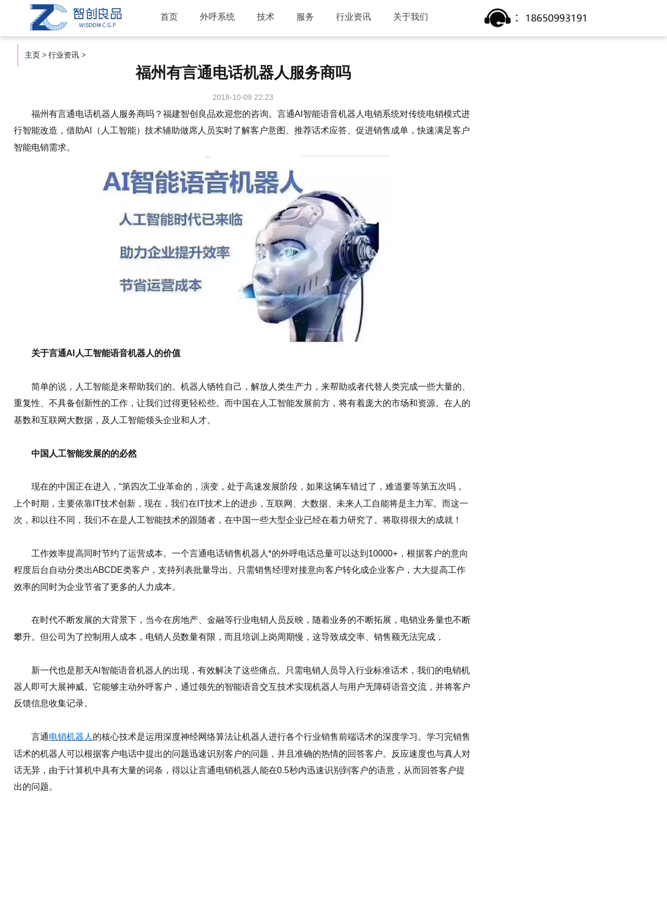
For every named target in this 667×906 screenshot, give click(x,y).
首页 (169, 16)
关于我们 (410, 16)
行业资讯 (353, 16)
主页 (32, 54)
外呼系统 (217, 16)
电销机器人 (71, 736)
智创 (74, 17)
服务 (305, 16)
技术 (265, 16)
